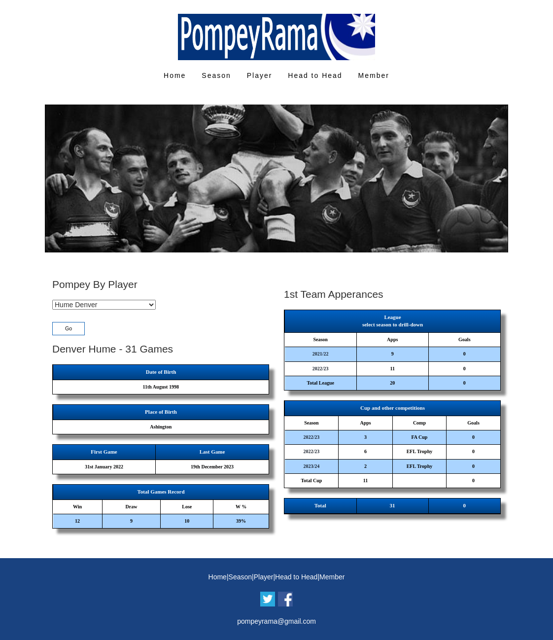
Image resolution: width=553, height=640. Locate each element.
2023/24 (312, 466)
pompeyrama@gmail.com (276, 621)
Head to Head (315, 75)
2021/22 (320, 353)
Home (175, 75)
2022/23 (320, 368)
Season (216, 75)
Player (260, 75)
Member (373, 75)
